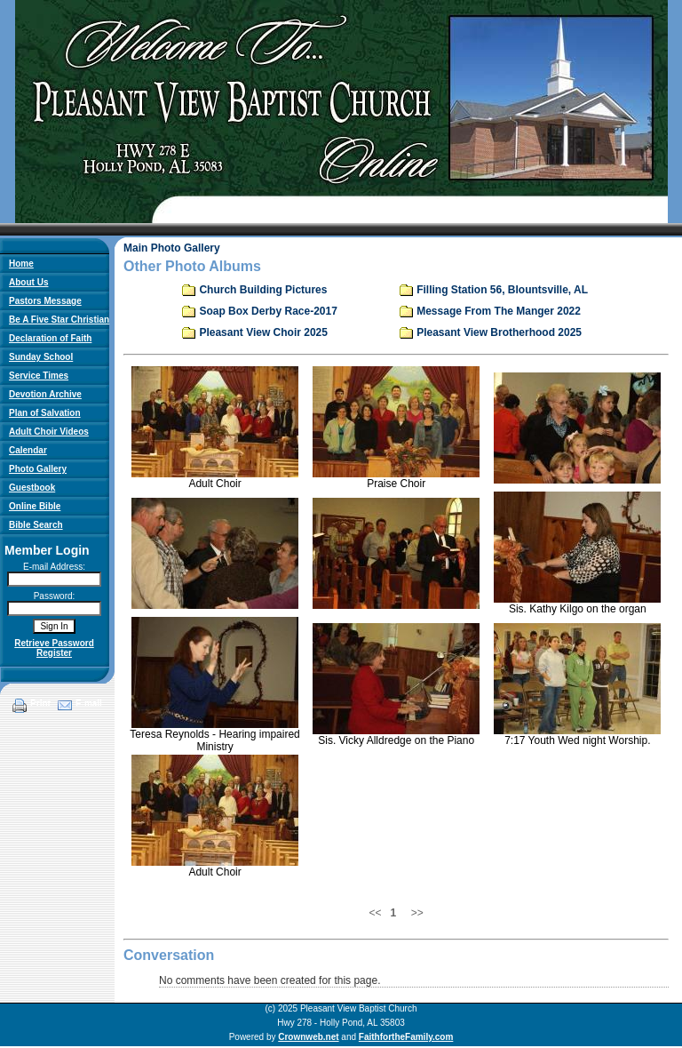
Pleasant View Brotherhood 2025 (499, 332)
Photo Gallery (38, 469)
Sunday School (41, 357)
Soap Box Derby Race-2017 (268, 311)
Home (21, 263)
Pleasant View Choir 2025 (263, 332)
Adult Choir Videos (49, 431)
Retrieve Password (54, 643)
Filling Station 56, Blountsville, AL (502, 290)
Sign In (53, 626)
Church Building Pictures (263, 290)
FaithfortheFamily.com (406, 1037)
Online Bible (34, 506)
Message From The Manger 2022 (498, 311)
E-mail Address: (54, 567)
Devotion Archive (45, 394)
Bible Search (36, 525)
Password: (54, 596)
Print (40, 703)
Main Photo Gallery (171, 248)
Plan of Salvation (45, 413)
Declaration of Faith (50, 338)
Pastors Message (45, 301)
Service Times (38, 375)
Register (54, 653)
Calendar (28, 450)
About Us (28, 282)
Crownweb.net (308, 1037)
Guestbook (32, 487)
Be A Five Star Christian (59, 319)
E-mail (88, 703)
